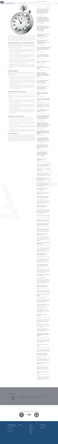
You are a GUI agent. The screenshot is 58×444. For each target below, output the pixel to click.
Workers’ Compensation (43, 426)
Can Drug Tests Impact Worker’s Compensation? (42, 286)
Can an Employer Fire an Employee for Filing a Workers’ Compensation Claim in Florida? (42, 153)
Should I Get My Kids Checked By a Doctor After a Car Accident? (43, 179)
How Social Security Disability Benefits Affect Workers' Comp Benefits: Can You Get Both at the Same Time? (43, 74)
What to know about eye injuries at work (42, 234)
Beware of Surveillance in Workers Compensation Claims (42, 93)
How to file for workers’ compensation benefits (42, 354)
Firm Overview (20, 3)
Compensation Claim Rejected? (42, 159)
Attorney (25, 3)
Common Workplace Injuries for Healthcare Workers (43, 224)
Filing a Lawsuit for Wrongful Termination (43, 243)
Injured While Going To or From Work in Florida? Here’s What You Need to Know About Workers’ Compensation (43, 28)
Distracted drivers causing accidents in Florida (43, 305)
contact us (46, 396)
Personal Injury (42, 427)
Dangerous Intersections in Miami (43, 295)
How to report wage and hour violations (42, 189)
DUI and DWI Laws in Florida (43, 215)
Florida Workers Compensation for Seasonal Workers (43, 67)
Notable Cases (36, 3)
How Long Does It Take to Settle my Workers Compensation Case (42, 81)
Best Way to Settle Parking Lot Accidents (43, 275)
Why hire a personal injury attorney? (43, 363)
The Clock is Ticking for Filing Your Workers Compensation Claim (43, 99)
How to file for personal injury (42, 345)
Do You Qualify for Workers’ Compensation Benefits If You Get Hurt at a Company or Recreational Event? (43, 139)
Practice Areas (30, 3)
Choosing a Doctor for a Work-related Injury (42, 254)
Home (16, 3)
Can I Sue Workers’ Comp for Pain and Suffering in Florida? (43, 110)
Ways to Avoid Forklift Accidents (41, 315)
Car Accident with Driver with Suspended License (42, 265)
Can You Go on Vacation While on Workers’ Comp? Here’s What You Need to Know (42, 56)
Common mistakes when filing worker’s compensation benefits (43, 334)
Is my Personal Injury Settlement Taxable (41, 206)
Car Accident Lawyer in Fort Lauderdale (43, 169)
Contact (51, 3)
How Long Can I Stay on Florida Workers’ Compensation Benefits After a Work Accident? (43, 42)
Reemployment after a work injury (43, 372)
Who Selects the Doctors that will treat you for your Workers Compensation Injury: (43, 146)
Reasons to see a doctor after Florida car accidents (43, 197)
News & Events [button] (46, 3)
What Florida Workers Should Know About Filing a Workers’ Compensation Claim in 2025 (43, 49)
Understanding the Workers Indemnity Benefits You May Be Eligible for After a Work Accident (43, 132)
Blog (30, 431)
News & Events (31, 432)
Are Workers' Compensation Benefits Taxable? (43, 62)
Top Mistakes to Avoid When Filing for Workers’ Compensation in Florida (43, 35)
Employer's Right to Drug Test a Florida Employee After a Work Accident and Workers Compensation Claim (43, 117)
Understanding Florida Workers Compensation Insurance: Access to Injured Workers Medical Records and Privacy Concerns (43, 124)
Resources (40, 3)
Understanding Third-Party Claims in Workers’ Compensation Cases (43, 87)
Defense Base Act (42, 428)
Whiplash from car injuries (43, 324)
